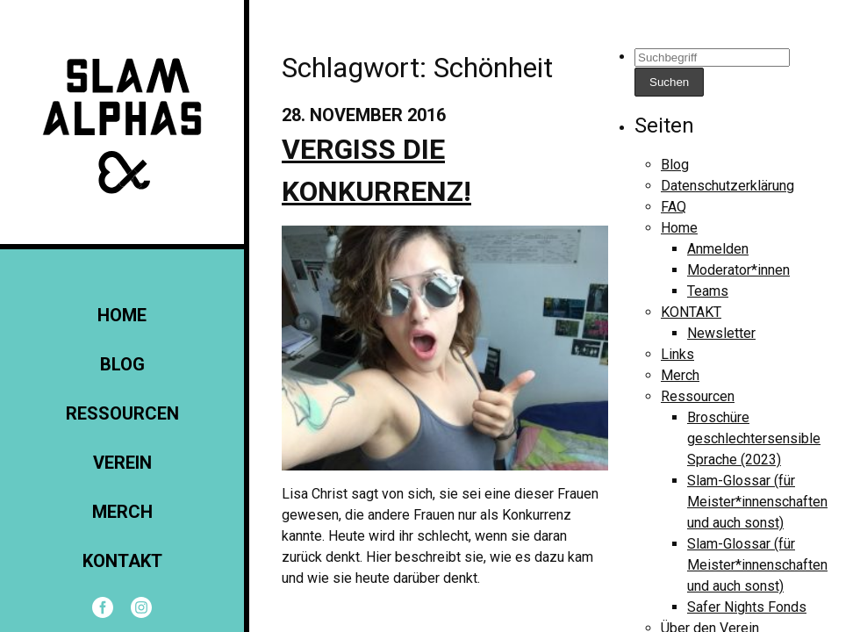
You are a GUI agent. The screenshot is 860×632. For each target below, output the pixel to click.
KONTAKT (122, 560)
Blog (122, 364)
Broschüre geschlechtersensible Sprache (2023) (754, 438)
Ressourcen (122, 413)
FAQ (673, 206)
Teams (707, 291)
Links (677, 354)
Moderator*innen (738, 270)
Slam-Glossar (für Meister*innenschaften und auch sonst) (757, 501)
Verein (122, 462)
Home (122, 315)
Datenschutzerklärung (727, 185)
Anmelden (718, 249)
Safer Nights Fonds (746, 607)
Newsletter (721, 333)
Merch (122, 511)
